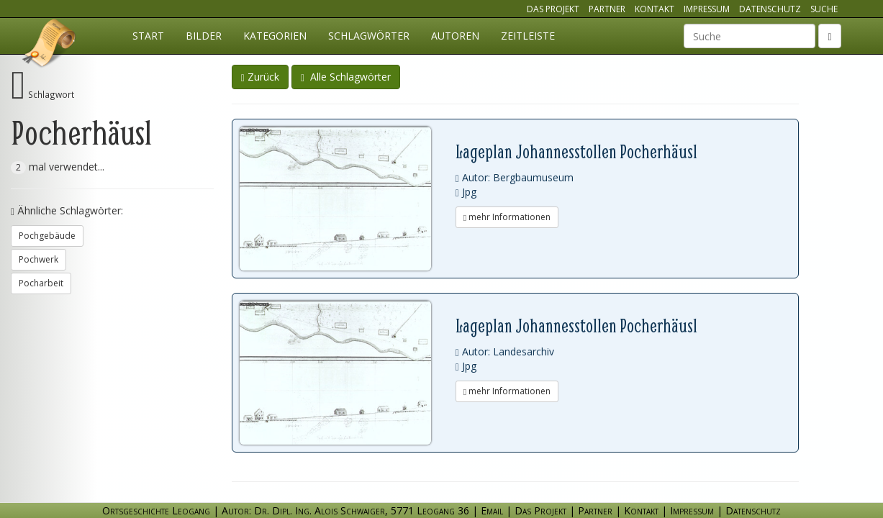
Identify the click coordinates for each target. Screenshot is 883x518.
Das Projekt (553, 9)
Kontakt (654, 9)
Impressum (707, 9)
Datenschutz (770, 9)
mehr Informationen (507, 217)
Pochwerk (38, 259)
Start (148, 35)
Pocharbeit (41, 283)
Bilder (204, 35)
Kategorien (275, 35)
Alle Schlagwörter (346, 76)
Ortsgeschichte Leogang (49, 45)
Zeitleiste (528, 35)
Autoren (455, 35)
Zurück (260, 76)
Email (492, 510)
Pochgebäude (47, 236)
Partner (607, 9)
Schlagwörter (368, 35)
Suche (824, 9)
